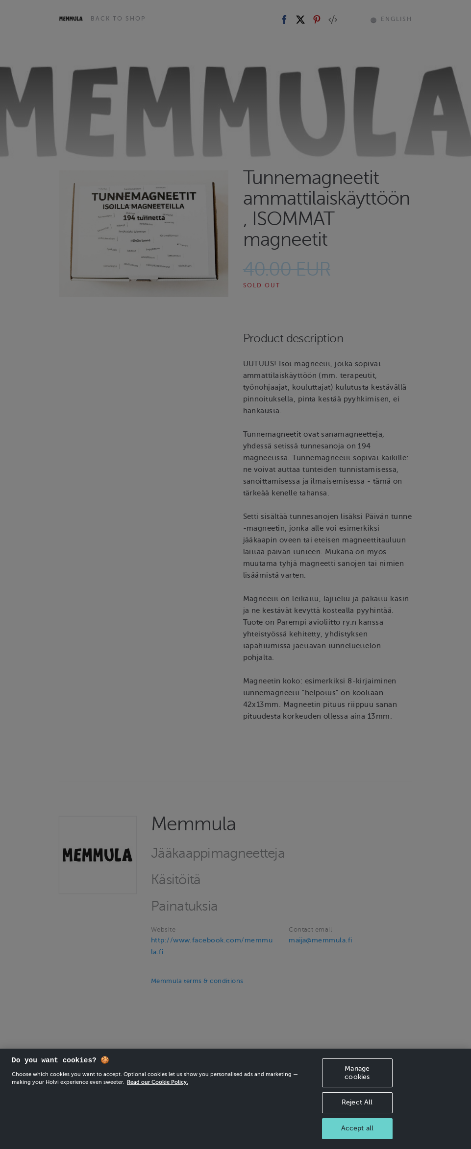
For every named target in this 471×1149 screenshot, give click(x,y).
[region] (235, 1099)
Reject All (357, 1102)
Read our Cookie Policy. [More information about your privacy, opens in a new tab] (157, 1082)
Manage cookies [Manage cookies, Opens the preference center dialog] (357, 1072)
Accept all (357, 1128)
